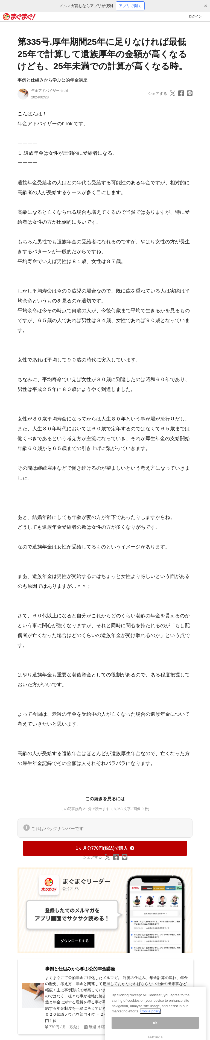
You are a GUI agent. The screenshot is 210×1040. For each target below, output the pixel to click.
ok (155, 1028)
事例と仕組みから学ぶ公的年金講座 (53, 80)
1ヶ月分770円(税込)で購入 (105, 848)
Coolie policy (150, 1016)
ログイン (195, 16)
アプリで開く (130, 6)
